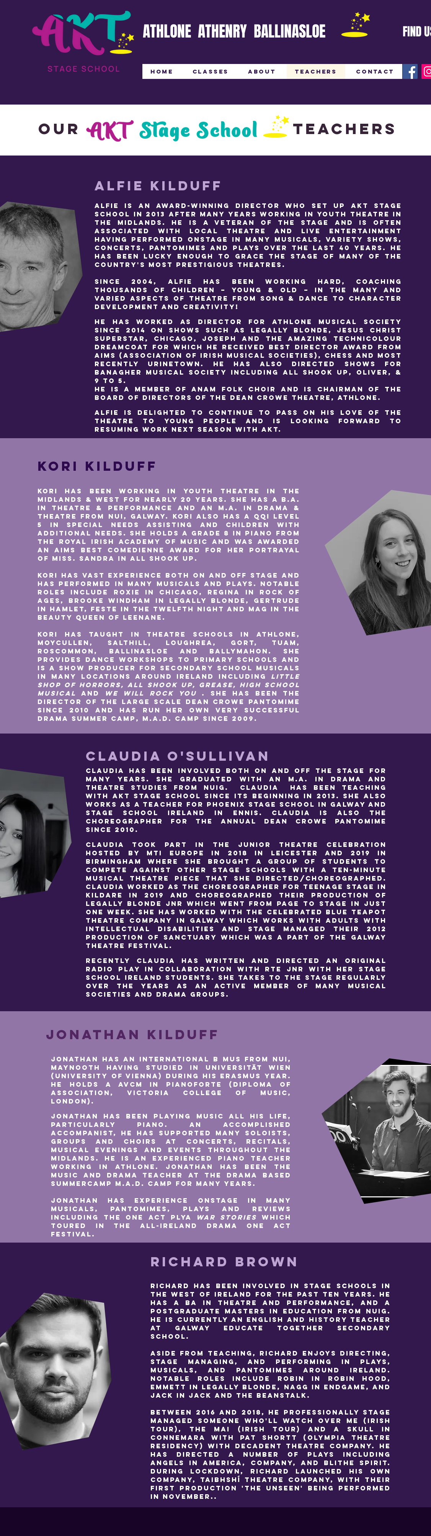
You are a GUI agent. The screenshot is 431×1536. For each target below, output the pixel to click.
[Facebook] (410, 71)
